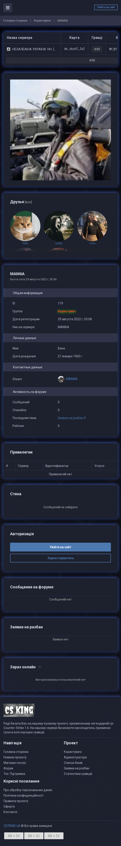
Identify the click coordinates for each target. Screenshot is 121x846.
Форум (8, 768)
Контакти (10, 812)
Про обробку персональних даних (28, 790)
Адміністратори (75, 757)
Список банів (73, 763)
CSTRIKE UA (12, 826)
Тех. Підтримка (14, 774)
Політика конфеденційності (23, 795)
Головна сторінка (15, 20)
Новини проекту (15, 757)
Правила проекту (16, 801)
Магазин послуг (15, 763)
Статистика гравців (78, 774)
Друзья (21, 201)
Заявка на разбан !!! (72, 418)
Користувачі (42, 20)
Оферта (9, 806)
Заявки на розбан (76, 768)
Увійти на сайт (106, 7)
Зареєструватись (60, 558)
